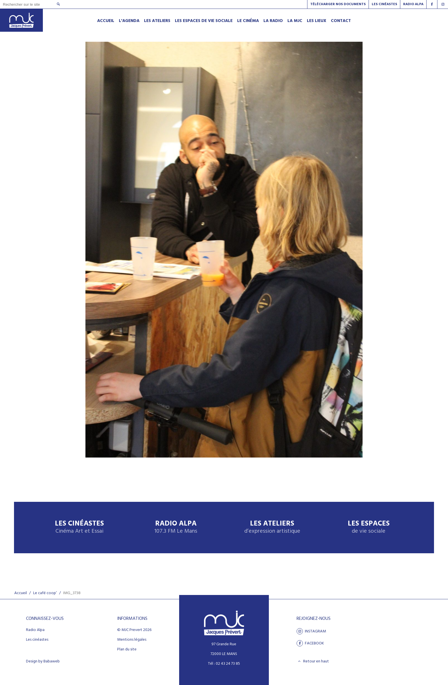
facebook (310, 643)
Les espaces (369, 527)
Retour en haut (313, 661)
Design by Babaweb (43, 662)
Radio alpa (413, 4)
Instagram (311, 631)
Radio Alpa (175, 527)
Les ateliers (272, 527)
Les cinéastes (37, 640)
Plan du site (127, 650)
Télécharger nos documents (338, 4)
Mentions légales (131, 640)
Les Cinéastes (384, 4)
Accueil (20, 593)
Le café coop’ (45, 593)
